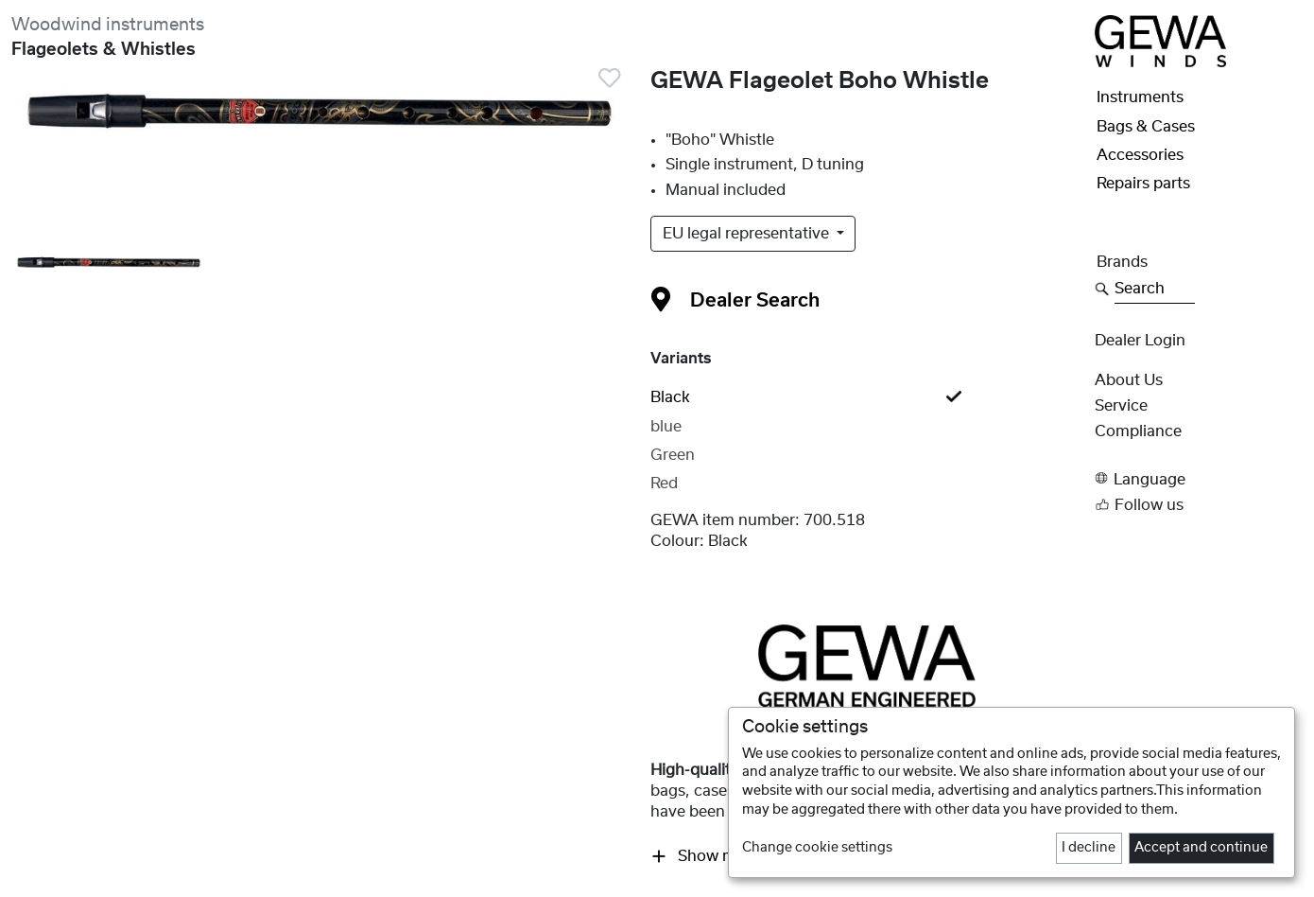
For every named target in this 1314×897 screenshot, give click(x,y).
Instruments (1140, 97)
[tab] (867, 397)
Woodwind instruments (107, 25)
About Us (1129, 380)
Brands (1122, 262)
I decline (1088, 847)
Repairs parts (1143, 183)
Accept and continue (1201, 847)
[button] (1199, 478)
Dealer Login (1140, 340)
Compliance (1138, 431)
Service (1121, 405)
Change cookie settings (817, 847)
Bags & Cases (1146, 126)
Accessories (1140, 155)
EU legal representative (748, 233)
